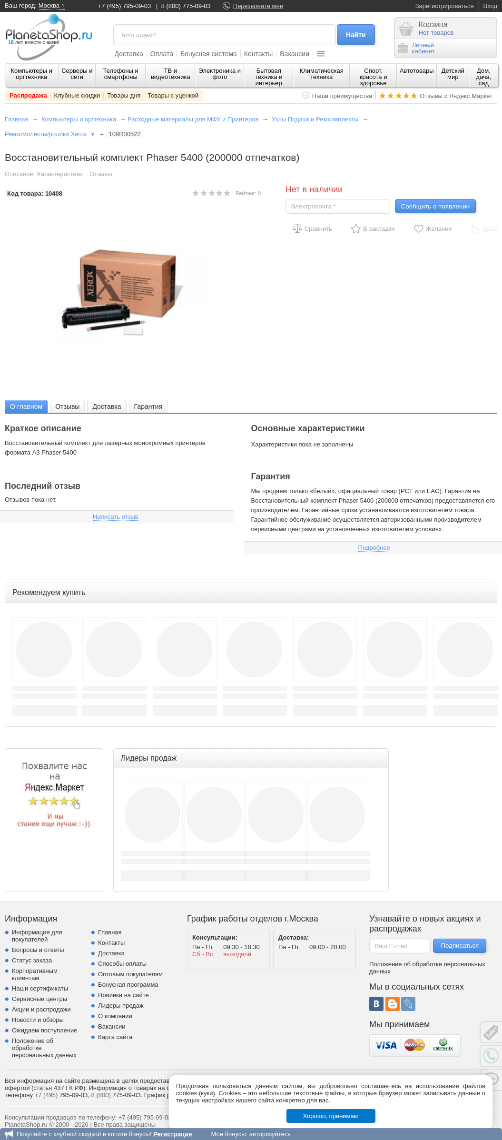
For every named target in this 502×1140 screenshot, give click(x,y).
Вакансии (294, 54)
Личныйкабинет (416, 48)
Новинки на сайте (123, 995)
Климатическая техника (322, 73)
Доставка (129, 54)
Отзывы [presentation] (67, 406)
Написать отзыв (115, 516)
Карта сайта (115, 1037)
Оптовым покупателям (130, 974)
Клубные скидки (77, 95)
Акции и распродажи (41, 1009)
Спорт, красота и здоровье (373, 77)
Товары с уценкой (173, 95)
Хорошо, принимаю (331, 1116)
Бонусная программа (128, 984)
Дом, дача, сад (483, 77)
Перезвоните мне (258, 6)
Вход (490, 6)
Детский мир (453, 73)
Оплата (161, 54)
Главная (16, 119)
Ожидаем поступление (45, 1030)
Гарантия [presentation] (148, 406)
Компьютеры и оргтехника (32, 73)
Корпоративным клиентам (35, 974)
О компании (115, 1016)
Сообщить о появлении (435, 206)
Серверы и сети (76, 73)
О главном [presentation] (26, 406)
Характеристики (59, 174)
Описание (19, 174)
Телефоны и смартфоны (120, 73)
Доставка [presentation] (106, 406)
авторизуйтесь (270, 1134)
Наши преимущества (342, 95)
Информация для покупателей (37, 936)
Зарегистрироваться (444, 6)
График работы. (167, 1095)
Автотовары (417, 70)
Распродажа (28, 95)
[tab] (26, 406)
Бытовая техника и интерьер (269, 77)
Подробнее (374, 547)
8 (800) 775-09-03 (186, 6)
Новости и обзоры (38, 1019)
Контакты (258, 54)
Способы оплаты (122, 963)
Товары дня (123, 95)
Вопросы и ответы (38, 949)
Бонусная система (208, 54)
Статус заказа (32, 960)
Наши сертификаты (40, 988)
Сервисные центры (39, 998)
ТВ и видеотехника (170, 73)
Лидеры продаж (121, 1005)
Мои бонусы (228, 1134)
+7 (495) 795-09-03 (124, 6)
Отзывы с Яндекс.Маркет (456, 95)
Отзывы (100, 174)
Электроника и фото (220, 73)
